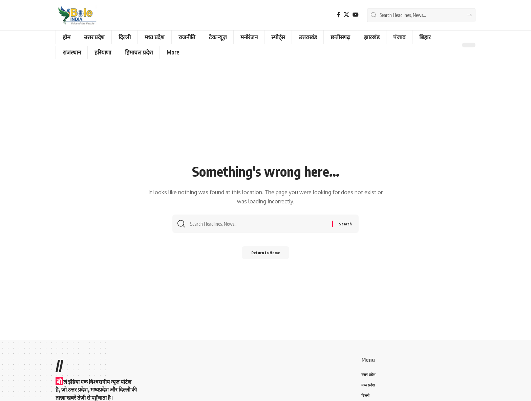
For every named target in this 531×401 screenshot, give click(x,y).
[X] (346, 14)
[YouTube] (355, 14)
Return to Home (266, 254)
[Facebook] (338, 14)
